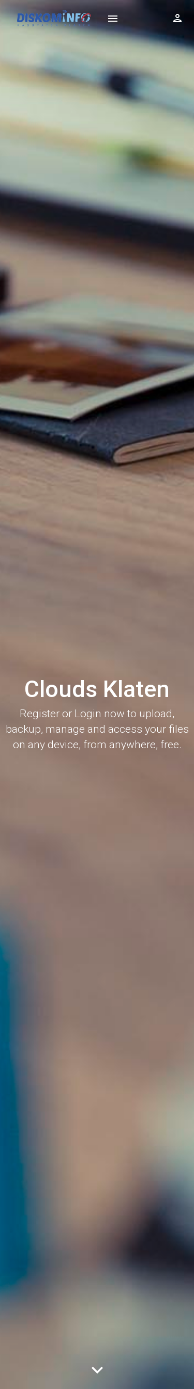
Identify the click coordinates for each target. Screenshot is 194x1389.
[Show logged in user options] (177, 18)
